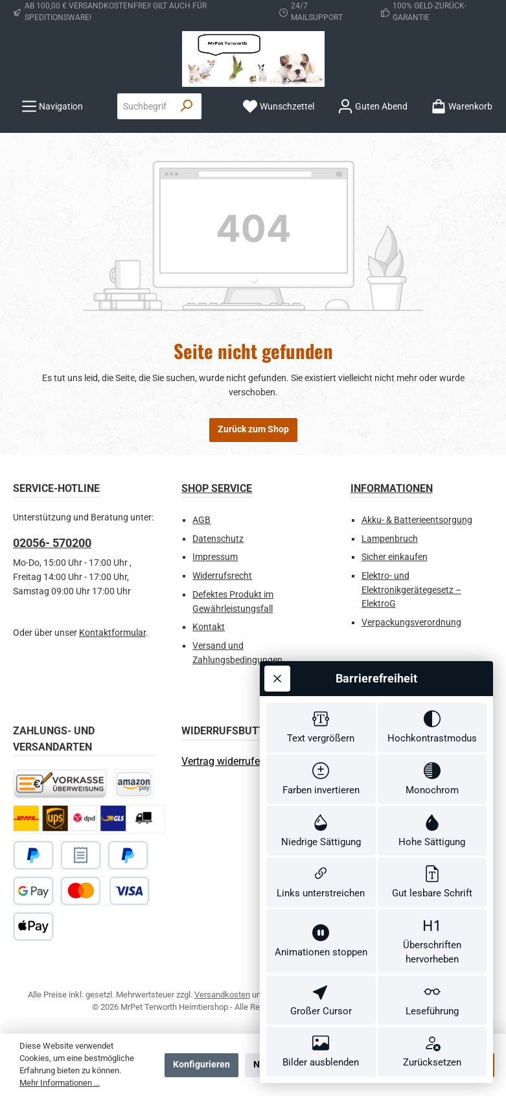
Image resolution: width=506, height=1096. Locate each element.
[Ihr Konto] (372, 106)
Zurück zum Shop (253, 429)
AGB (201, 520)
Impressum (215, 557)
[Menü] (52, 106)
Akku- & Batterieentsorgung (417, 520)
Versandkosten (222, 994)
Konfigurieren (201, 1064)
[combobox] (145, 106)
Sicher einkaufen (395, 557)
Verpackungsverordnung (411, 622)
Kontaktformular (112, 632)
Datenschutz (218, 538)
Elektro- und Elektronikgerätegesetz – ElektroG (411, 589)
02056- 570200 (52, 543)
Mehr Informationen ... (59, 1083)
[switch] (321, 698)
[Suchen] (186, 106)
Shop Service (216, 488)
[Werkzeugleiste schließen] (277, 647)
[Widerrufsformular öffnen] (223, 761)
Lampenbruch (390, 538)
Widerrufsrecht (222, 575)
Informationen (392, 488)
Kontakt (208, 627)
